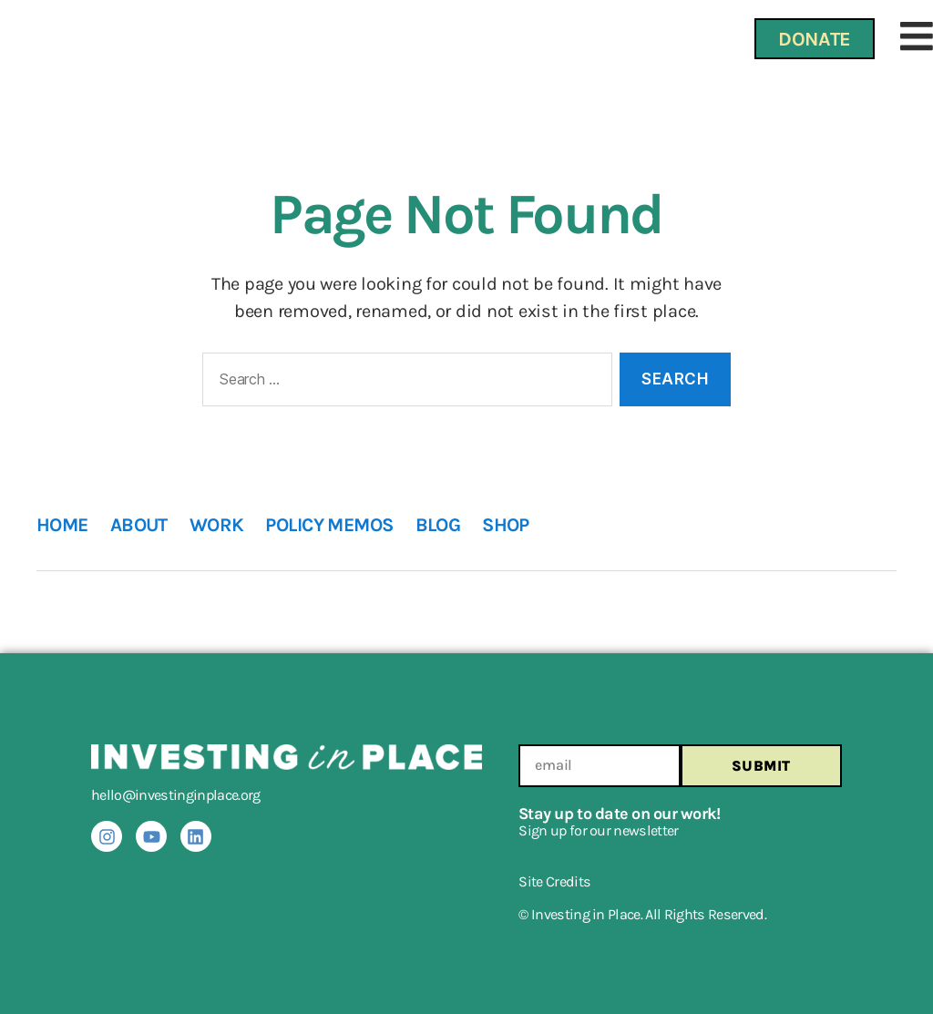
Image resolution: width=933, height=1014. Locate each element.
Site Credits (554, 881)
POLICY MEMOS (329, 525)
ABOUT (139, 525)
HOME (62, 525)
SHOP (505, 525)
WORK (217, 525)
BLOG (438, 525)
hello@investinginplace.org (176, 795)
